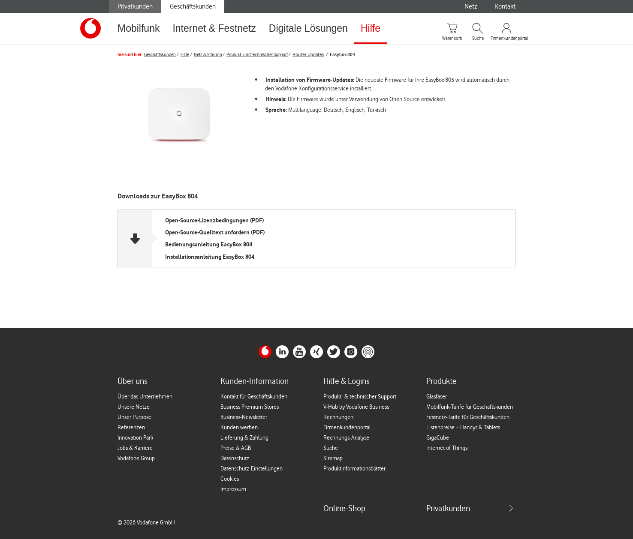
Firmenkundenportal (506, 38)
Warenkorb (452, 38)
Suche (478, 38)
